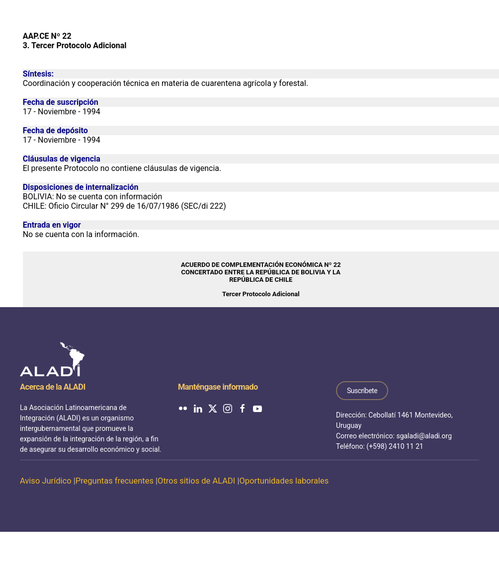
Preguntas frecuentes (115, 481)
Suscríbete (362, 391)
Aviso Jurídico (46, 481)
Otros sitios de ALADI (196, 481)
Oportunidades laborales (284, 481)
